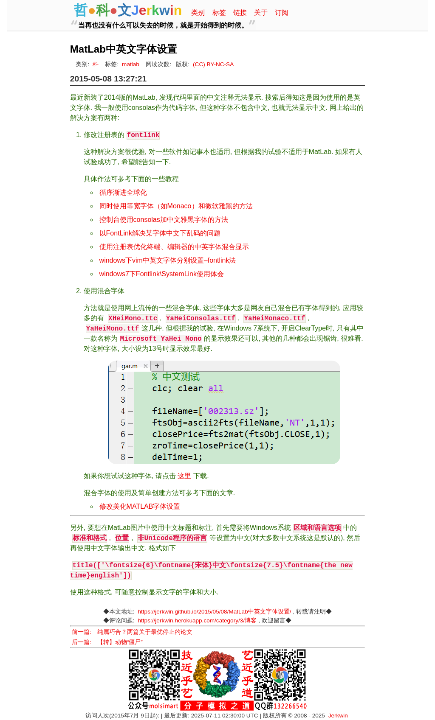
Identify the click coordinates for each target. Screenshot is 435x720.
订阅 (281, 12)
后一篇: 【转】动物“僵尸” (107, 642)
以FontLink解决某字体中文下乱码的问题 (159, 233)
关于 (261, 12)
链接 (240, 12)
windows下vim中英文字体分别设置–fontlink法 (167, 260)
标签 (219, 12)
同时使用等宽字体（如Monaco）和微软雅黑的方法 (176, 206)
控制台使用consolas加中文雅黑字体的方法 (163, 219)
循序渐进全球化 (123, 192)
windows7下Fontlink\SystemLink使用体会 (161, 273)
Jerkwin (338, 715)
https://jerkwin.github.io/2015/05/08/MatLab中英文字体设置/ (214, 611)
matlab (130, 64)
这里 (184, 475)
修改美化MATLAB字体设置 (140, 506)
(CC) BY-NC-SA (213, 64)
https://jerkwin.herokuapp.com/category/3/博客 (197, 620)
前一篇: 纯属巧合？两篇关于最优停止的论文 (132, 632)
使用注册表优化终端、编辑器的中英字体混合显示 (174, 246)
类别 (198, 12)
